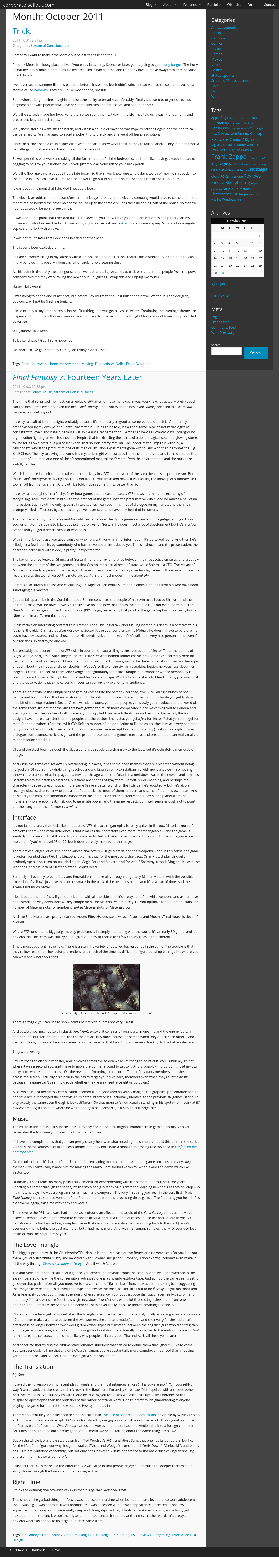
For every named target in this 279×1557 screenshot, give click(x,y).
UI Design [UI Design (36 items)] (241, 194)
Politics (216, 70)
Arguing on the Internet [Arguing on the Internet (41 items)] (238, 117)
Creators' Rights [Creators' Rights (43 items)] (242, 139)
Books (216, 33)
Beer (25, 363)
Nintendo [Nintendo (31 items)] (242, 169)
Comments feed (223, 327)
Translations (181, 1534)
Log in (216, 316)
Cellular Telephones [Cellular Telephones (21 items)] (244, 123)
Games (216, 54)
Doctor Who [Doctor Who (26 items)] (245, 145)
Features (190, 4)
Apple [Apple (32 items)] (215, 118)
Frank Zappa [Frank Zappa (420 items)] (229, 156)
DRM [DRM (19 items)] (256, 145)
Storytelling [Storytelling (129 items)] (238, 182)
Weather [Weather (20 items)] (254, 194)
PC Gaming (120, 1534)
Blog (149, 4)
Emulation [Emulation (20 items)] (217, 150)
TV (213, 91)
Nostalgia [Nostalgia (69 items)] (258, 169)
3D (23, 1534)
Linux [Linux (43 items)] (237, 163)
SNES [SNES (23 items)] (214, 183)
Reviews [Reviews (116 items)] (252, 176)
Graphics (71, 1534)
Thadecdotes (105, 363)
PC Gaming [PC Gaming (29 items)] (228, 176)
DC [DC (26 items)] (257, 140)
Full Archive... (221, 296)
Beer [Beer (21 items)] (228, 123)
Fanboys (33, 1534)
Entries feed (220, 322)
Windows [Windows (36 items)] (229, 199)
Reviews (144, 1534)
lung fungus (172, 64)
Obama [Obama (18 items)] (215, 176)
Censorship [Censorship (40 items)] (220, 128)
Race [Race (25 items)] (240, 176)
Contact (270, 4)
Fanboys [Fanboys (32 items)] (230, 150)
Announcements (224, 27)
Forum (252, 4)
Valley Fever (125, 363)
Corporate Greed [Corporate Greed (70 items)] (233, 133)
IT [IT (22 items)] (259, 158)
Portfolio (214, 4)
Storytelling (161, 1534)
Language (86, 1534)
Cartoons (218, 38)
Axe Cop (127, 223)
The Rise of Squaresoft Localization (129, 1415)
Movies (216, 59)
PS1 (134, 1534)
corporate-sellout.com (29, 4)
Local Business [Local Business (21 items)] (251, 164)
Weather (143, 363)
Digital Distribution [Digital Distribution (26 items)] (223, 145)
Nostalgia (103, 1534)
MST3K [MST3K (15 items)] (231, 169)
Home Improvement (64, 363)
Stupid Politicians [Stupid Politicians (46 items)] (237, 188)
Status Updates (223, 75)
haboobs (41, 90)
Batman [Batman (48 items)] (217, 122)
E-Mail (216, 49)
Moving (87, 363)
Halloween (38, 363)
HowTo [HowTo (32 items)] (252, 157)
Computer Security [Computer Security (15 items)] (239, 128)
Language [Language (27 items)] (225, 164)
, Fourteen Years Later (77, 377)
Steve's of (63, 1263)
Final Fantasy (52, 1534)
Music (216, 65)
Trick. (22, 30)
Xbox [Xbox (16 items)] (239, 199)
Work (215, 96)
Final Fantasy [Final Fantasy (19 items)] (244, 150)
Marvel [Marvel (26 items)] (222, 169)
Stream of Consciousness (230, 80)
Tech (215, 86)
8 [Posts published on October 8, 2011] (259, 243)
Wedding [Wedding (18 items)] (216, 199)
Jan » (223, 283)
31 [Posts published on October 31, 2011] (222, 273)
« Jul (214, 283)
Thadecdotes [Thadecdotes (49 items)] (222, 194)
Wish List (234, 4)
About (167, 4)
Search (216, 345)
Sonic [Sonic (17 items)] (222, 183)
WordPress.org (222, 332)
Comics (217, 43)
